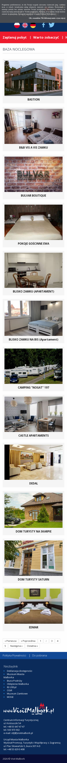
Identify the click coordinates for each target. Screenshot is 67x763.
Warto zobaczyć (46, 37)
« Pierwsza (10, 640)
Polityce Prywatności (48, 14)
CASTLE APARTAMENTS (33, 435)
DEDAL (33, 483)
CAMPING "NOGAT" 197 (33, 387)
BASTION (34, 99)
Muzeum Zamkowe (17, 693)
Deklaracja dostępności (19, 670)
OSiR (9, 690)
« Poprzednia (28, 640)
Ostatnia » (32, 645)
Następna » (16, 645)
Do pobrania (39, 655)
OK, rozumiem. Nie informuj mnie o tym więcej (47, 18)
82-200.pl (11, 687)
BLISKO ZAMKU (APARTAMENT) (33, 291)
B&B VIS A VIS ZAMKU (33, 147)
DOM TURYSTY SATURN (33, 579)
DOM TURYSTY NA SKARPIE (33, 531)
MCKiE (10, 697)
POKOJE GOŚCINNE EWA (33, 243)
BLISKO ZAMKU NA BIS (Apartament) (33, 339)
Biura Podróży (14, 680)
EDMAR (33, 627)
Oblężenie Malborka (18, 684)
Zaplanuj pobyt (15, 37)
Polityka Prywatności (14, 655)
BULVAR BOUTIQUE (33, 195)
